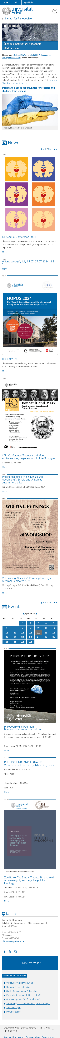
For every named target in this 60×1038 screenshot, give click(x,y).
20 (7, 637)
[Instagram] (15, 951)
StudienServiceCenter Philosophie (21, 991)
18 (46, 632)
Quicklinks (28, 2)
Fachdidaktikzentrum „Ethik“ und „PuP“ (23, 995)
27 (7, 641)
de (5, 2)
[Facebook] (4, 951)
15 (22, 632)
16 (30, 632)
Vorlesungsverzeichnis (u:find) (19, 983)
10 (38, 628)
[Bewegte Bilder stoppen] (18, 26)
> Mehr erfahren (11, 48)
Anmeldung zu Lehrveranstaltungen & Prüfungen (28, 1003)
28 (15, 641)
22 (22, 637)
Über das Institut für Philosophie (22, 43)
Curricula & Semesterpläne (18, 987)
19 (53, 632)
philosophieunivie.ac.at (13, 941)
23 (30, 637)
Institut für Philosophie (18, 18)
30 (30, 641)
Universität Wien (21, 55)
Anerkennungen (13, 1007)
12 (53, 628)
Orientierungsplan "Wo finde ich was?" (23, 999)
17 (38, 632)
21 (15, 637)
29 (22, 641)
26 (53, 637)
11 (46, 628)
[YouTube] (10, 951)
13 (7, 632)
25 (46, 637)
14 (15, 632)
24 (38, 637)
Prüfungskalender (14, 1012)
